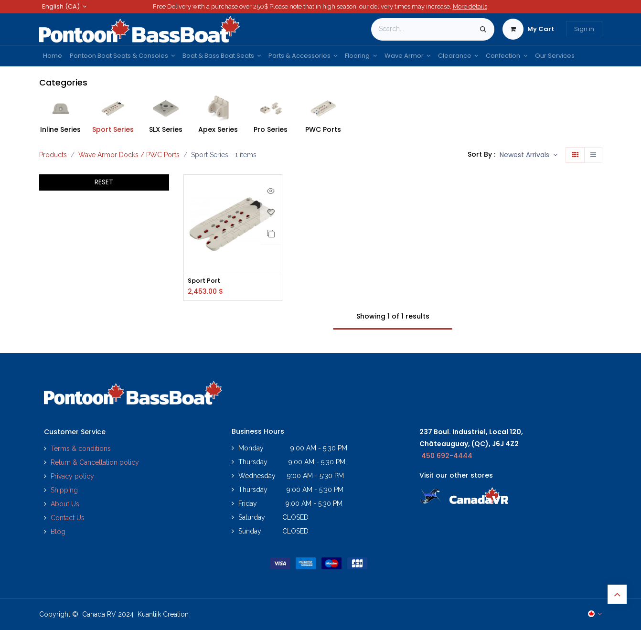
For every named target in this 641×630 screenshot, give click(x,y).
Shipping (64, 490)
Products (53, 155)
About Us (65, 504)
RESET (104, 182)
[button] (528, 155)
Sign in (584, 28)
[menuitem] (52, 55)
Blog (58, 531)
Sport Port (205, 281)
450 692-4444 (446, 455)
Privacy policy (73, 476)
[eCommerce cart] (528, 29)
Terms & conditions (81, 448)
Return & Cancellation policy (95, 462)
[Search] (483, 29)
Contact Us (68, 518)
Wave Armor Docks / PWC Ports (129, 155)
